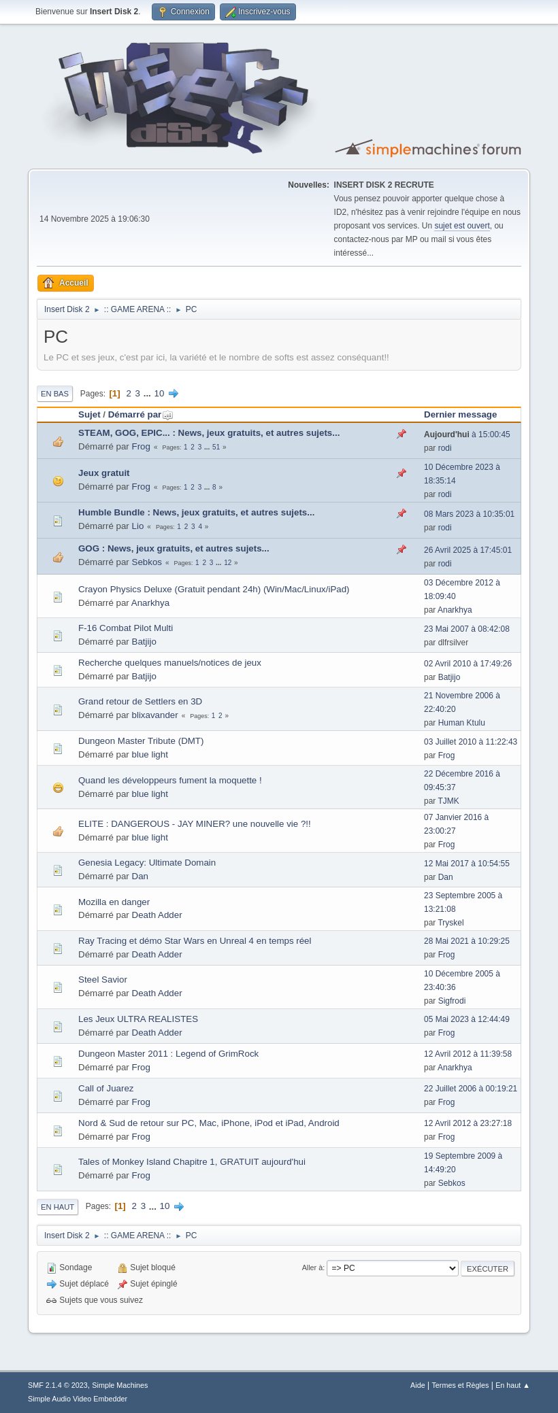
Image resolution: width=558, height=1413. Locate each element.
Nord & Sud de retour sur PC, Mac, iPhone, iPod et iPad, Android (209, 1123)
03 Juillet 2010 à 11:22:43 (470, 742)
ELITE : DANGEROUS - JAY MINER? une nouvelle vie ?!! (194, 824)
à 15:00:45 (467, 434)
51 (216, 447)
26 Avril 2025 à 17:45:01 (468, 550)
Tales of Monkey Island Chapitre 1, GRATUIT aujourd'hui (192, 1162)
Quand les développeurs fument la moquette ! (170, 780)
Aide (417, 1385)
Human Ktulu (461, 723)
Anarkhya (150, 603)
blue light (150, 754)
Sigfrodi (452, 1001)
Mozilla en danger (114, 902)
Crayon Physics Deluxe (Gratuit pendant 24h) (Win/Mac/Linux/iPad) (214, 589)
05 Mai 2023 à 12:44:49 (467, 1019)
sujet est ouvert (461, 226)
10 (159, 393)
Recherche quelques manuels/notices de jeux (169, 663)
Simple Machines (120, 1385)
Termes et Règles (460, 1385)
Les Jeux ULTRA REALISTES (138, 1019)
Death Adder (157, 915)
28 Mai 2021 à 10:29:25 (467, 941)
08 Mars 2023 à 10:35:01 (469, 514)
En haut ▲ (512, 1385)
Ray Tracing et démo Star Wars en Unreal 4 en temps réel (194, 941)
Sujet (89, 414)
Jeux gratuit (104, 473)
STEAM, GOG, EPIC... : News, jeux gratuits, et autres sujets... (209, 433)
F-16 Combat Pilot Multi (125, 628)
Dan (140, 876)
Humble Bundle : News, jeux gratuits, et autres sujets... (196, 512)
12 (227, 562)
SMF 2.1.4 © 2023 (58, 1385)
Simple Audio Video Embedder (77, 1399)
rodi (445, 448)
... (149, 393)
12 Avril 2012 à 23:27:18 (468, 1123)
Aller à (312, 1267)
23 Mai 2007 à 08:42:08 (467, 629)
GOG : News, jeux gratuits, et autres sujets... (173, 548)
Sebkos (147, 562)
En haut (57, 1207)
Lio (138, 526)
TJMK (448, 801)
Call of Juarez (106, 1088)
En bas (55, 394)
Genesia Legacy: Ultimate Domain (147, 862)
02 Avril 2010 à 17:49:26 (468, 663)
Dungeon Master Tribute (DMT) (140, 741)
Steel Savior (102, 979)
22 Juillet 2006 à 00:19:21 (470, 1088)
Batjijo (144, 641)
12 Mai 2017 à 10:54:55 (467, 863)
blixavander (155, 715)
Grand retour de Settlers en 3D (140, 701)
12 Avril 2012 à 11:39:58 (468, 1054)
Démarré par (141, 414)
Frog (141, 446)
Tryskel (450, 922)
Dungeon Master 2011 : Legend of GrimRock (168, 1054)
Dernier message (460, 414)
